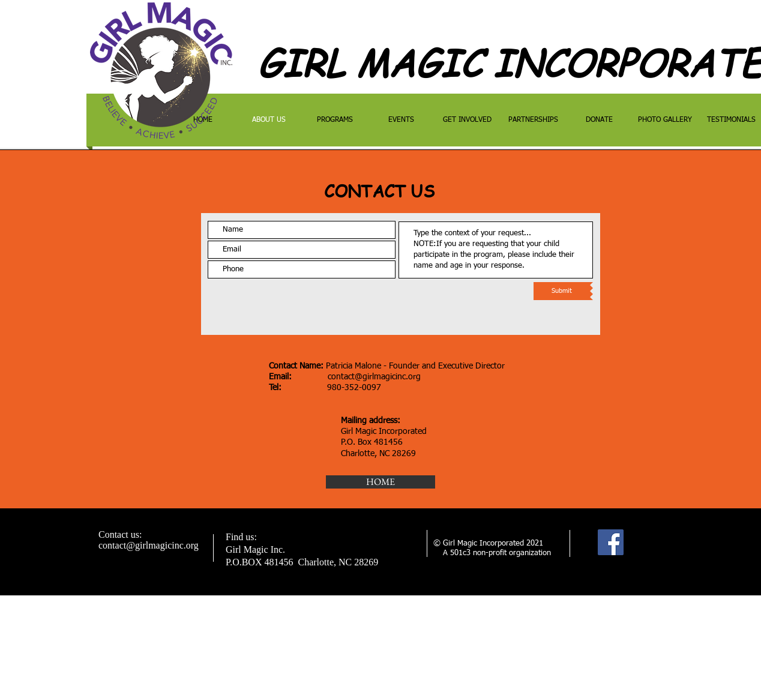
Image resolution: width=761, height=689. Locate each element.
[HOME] (380, 482)
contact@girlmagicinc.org (374, 377)
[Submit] (562, 291)
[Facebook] (611, 542)
